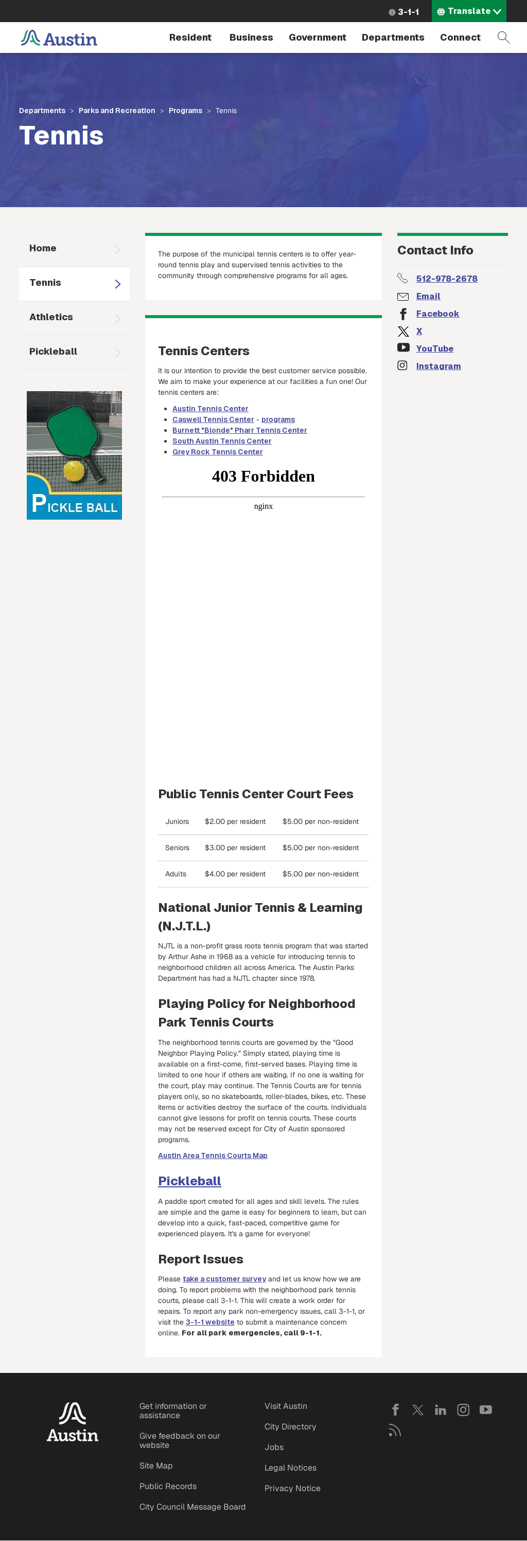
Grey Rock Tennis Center (217, 451)
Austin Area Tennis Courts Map (213, 1155)
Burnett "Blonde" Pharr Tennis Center (239, 430)
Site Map (156, 1465)
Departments (393, 37)
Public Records (168, 1486)
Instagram (438, 366)
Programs (185, 110)
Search (503, 37)
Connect (460, 37)
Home (43, 248)
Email (428, 296)
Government (317, 37)
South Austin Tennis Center (222, 441)
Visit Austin (286, 1406)
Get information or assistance (173, 1411)
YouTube (434, 348)
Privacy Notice (293, 1488)
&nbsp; (263, 617)
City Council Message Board (192, 1506)
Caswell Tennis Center (213, 419)
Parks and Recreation (117, 110)
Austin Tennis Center (210, 408)
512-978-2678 (447, 278)
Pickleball (53, 351)
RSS (395, 1430)
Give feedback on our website (179, 1440)
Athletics (51, 317)
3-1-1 (408, 12)
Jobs (274, 1447)
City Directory (291, 1426)
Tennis (45, 282)
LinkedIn (440, 1410)
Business (251, 37)
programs (278, 419)
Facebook (438, 313)
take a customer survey (224, 1278)
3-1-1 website (210, 1322)
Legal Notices (291, 1467)
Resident (190, 37)
